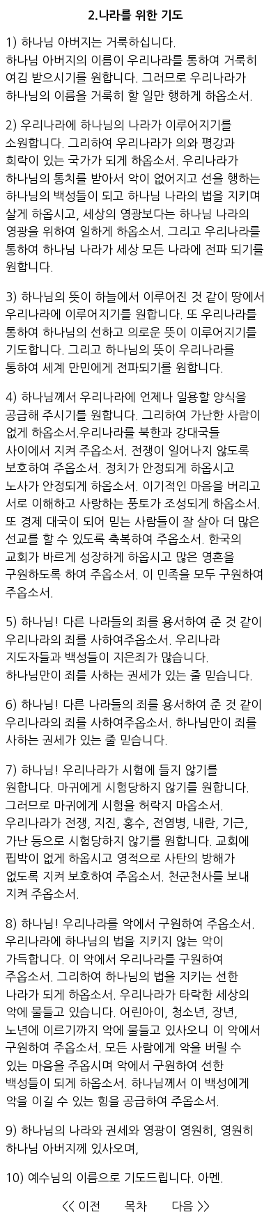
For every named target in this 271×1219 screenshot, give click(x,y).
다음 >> (190, 1206)
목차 (136, 1206)
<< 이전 (81, 1206)
